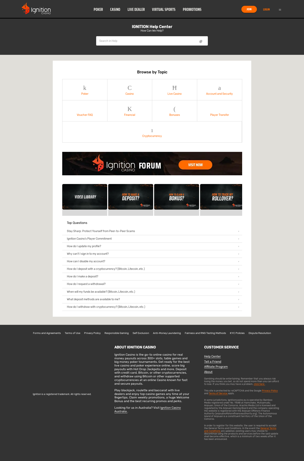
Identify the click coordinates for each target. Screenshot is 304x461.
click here (259, 384)
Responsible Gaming (116, 333)
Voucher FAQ (84, 111)
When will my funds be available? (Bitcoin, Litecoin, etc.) (153, 291)
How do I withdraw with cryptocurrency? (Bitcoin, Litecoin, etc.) (153, 307)
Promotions (192, 9)
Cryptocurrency (152, 132)
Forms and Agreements (47, 333)
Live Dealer (136, 9)
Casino (115, 9)
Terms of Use (72, 333)
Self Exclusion (141, 333)
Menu (280, 9)
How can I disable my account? (153, 261)
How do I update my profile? (153, 246)
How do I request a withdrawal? (153, 284)
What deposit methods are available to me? (153, 299)
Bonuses (174, 111)
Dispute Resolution (260, 333)
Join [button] (249, 9)
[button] (98, 9)
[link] (152, 163)
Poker (98, 9)
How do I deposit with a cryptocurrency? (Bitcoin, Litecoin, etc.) (153, 269)
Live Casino (174, 89)
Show (201, 40)
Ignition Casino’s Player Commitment (153, 238)
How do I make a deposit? (153, 276)
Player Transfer (219, 111)
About (208, 372)
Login (266, 9)
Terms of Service (218, 393)
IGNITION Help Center (152, 26)
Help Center (212, 356)
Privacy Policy (92, 333)
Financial (129, 111)
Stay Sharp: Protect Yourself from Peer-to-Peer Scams (153, 231)
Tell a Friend (212, 361)
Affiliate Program (216, 366)
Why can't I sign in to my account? (153, 253)
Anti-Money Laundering (167, 333)
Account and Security (219, 89)
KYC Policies (237, 333)
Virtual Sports (163, 9)
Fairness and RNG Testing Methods (205, 333)
